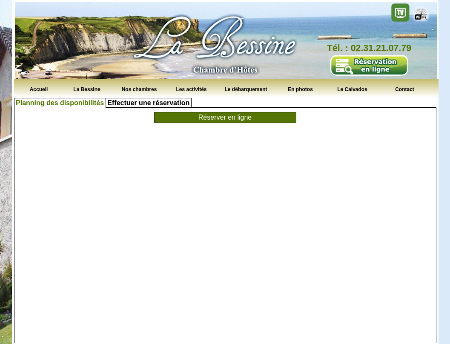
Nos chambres (139, 89)
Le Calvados (352, 89)
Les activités (191, 89)
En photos (300, 89)
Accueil (39, 89)
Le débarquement (245, 89)
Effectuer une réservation (148, 102)
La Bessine (86, 89)
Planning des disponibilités (60, 102)
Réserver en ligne (225, 117)
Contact (404, 89)
